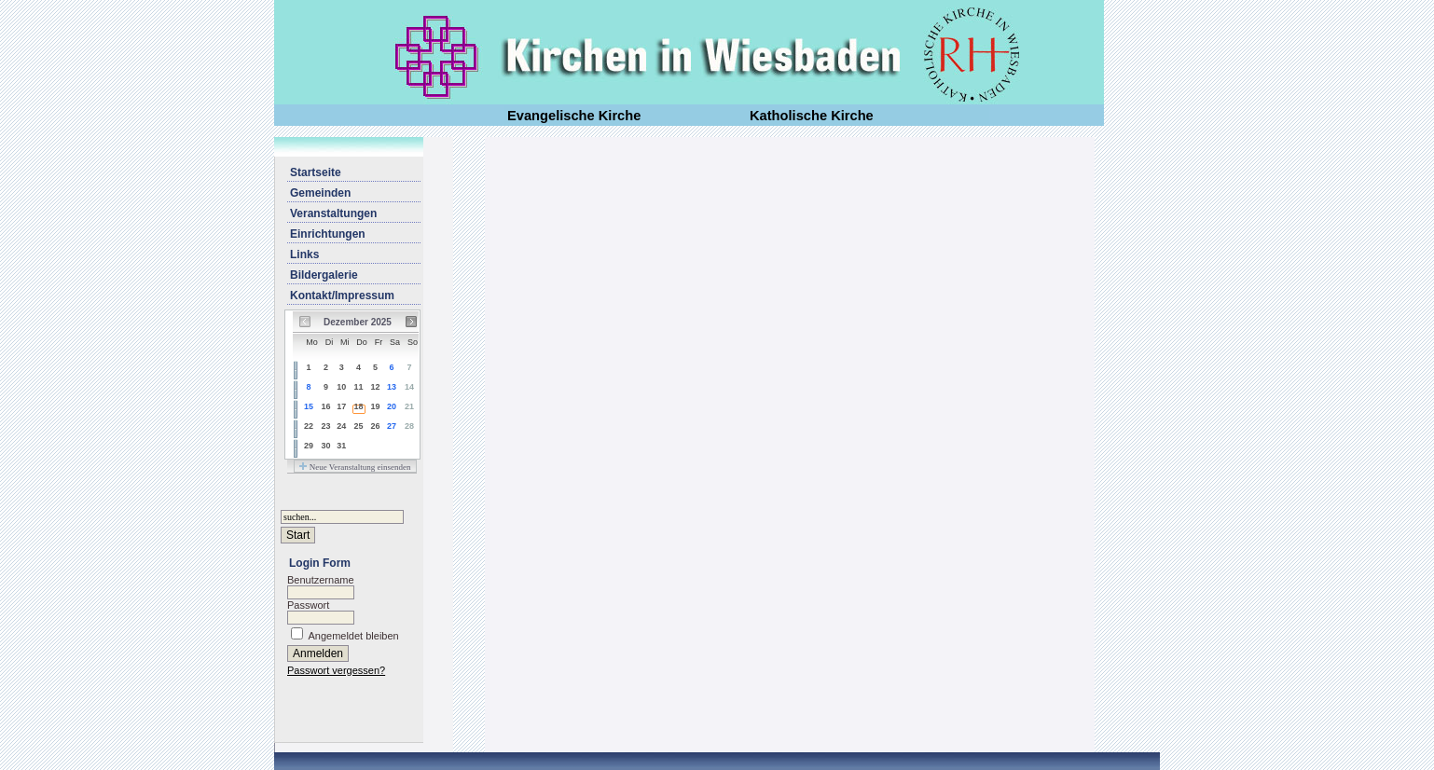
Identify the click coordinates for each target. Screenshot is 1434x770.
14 (409, 387)
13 (391, 387)
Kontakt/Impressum (342, 295)
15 (308, 406)
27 (391, 426)
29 (308, 445)
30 (325, 445)
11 (359, 387)
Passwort (308, 605)
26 (374, 426)
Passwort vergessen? (336, 670)
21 (409, 406)
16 (325, 406)
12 (374, 387)
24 (341, 426)
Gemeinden (320, 192)
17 (341, 406)
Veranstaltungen (333, 213)
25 (359, 426)
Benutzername (320, 579)
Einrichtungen (327, 234)
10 (341, 387)
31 (341, 445)
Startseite (315, 172)
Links (304, 254)
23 (325, 426)
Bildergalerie (324, 275)
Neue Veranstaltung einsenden (354, 467)
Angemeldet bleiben (353, 635)
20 (391, 406)
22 (308, 426)
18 (359, 406)
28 (409, 426)
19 (374, 406)
